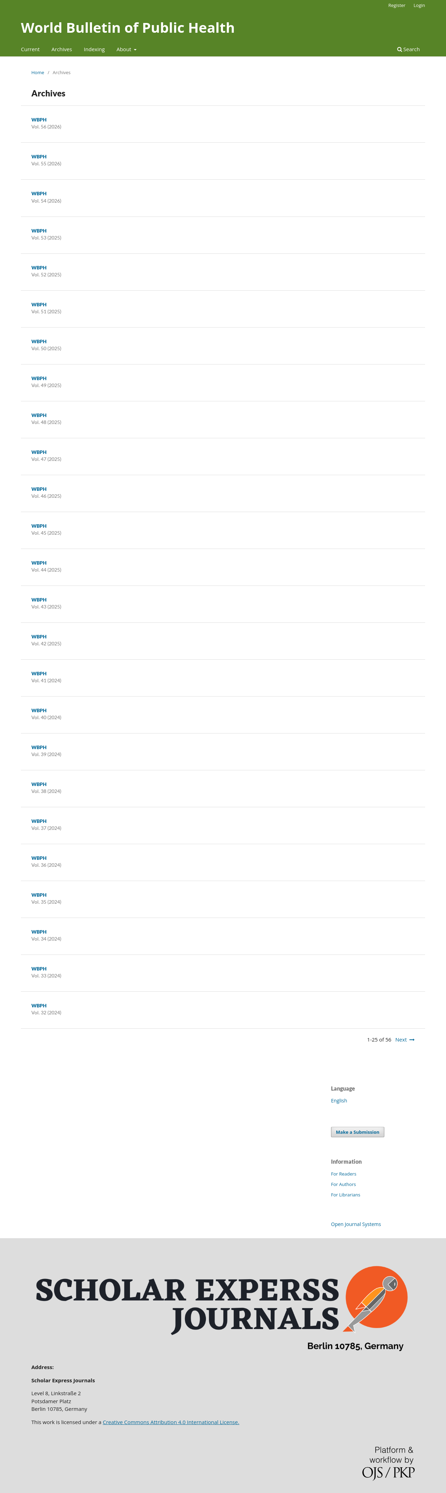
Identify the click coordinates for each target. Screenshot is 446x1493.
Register (397, 5)
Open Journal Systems (356, 1224)
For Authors (343, 1184)
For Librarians (345, 1195)
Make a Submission (357, 1132)
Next (401, 1039)
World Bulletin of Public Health (128, 27)
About (124, 49)
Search (408, 49)
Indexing (94, 49)
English (339, 1100)
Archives (62, 49)
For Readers (343, 1174)
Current (30, 49)
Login (419, 5)
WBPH (39, 120)
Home (37, 72)
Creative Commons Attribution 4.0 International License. (171, 1422)
